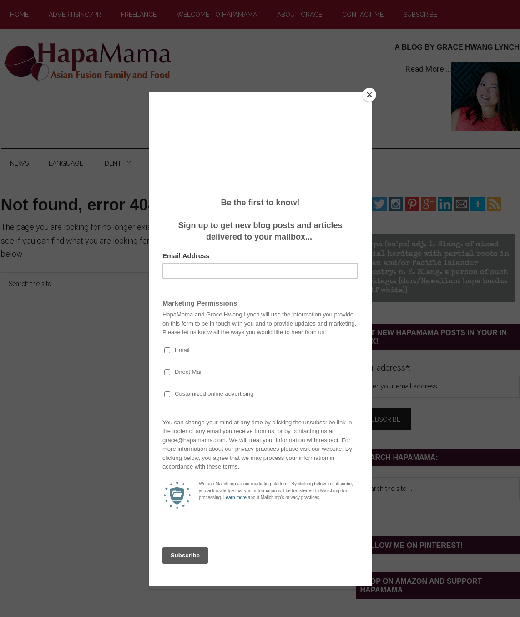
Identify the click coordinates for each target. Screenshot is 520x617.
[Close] (369, 95)
